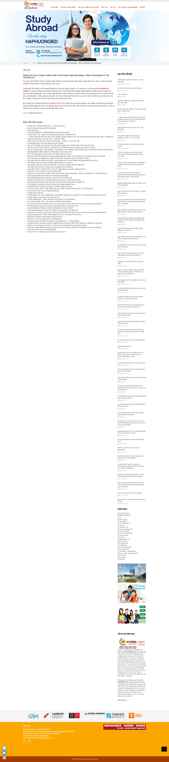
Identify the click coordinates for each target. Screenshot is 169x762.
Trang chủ (25, 63)
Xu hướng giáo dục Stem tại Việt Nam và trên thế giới (45, 143)
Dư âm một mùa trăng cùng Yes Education (41, 128)
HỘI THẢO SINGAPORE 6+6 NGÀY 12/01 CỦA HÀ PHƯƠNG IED (49, 178)
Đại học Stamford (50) (124, 547)
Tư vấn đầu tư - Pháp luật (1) (127, 551)
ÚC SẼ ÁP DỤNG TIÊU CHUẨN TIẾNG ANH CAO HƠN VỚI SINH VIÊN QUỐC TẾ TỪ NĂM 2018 (60, 188)
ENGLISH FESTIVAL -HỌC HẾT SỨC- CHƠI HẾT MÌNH (46, 139)
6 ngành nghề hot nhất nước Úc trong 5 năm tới (43, 197)
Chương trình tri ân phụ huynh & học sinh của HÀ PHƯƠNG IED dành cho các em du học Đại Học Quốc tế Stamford (66, 212)
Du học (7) (121, 525)
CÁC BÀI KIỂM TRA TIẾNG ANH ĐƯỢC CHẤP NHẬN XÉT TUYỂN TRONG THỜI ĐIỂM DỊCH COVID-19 (62, 160)
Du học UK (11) (122, 519)
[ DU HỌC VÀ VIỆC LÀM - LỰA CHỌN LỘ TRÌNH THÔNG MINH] (49, 201)
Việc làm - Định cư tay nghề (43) (128, 553)
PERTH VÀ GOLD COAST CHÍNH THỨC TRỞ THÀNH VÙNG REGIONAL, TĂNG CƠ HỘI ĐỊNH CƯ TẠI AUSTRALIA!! (67, 173)
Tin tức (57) (121, 559)
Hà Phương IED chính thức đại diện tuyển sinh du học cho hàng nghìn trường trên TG (56, 182)
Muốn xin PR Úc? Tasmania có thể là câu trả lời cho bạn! (46, 232)
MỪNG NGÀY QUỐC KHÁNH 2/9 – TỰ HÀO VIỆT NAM (46, 126)
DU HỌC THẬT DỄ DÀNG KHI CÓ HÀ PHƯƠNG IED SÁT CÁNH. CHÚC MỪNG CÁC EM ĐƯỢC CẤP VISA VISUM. (66, 156)
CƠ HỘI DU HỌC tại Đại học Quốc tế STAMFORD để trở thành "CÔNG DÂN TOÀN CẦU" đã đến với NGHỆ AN (64, 223)
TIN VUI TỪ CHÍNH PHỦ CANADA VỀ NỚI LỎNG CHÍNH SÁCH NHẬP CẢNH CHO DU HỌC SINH (60, 145)
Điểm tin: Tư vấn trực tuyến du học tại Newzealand (44, 219)
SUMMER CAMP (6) (124, 515)
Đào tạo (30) (121, 557)
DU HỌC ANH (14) (123, 531)
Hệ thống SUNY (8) (124, 539)
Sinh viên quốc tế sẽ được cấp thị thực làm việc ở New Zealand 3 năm (51, 184)
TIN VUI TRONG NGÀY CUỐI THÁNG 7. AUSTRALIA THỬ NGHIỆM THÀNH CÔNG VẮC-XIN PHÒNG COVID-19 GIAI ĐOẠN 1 (70, 150)
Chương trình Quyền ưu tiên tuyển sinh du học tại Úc (45, 217)
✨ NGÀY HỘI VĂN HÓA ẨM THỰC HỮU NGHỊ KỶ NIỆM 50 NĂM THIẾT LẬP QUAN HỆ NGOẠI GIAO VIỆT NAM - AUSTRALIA (70, 137)
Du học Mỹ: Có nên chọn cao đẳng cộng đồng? (43, 191)
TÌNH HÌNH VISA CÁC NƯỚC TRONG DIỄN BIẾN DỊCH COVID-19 (49, 163)
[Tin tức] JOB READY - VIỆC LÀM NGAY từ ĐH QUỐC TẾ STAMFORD (51, 199)
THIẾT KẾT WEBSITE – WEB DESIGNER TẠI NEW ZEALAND (48, 132)
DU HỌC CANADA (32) (125, 533)
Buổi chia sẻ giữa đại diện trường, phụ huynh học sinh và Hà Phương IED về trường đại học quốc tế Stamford (64, 227)
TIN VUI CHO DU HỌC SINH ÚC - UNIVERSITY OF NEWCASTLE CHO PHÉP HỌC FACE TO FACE (61, 147)
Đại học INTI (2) (123, 541)
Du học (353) (122, 555)
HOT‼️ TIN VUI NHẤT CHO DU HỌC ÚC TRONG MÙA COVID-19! (49, 154)
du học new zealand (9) (125, 529)
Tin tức (33, 63)
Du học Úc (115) (123, 535)
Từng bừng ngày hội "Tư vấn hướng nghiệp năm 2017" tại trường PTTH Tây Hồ (54, 214)
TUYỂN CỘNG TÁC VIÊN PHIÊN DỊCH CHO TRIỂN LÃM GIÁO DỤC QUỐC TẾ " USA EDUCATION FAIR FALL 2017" (67, 195)
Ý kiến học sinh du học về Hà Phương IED (41, 229)
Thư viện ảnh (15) (123, 549)
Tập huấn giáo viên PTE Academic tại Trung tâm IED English (47, 175)
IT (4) (119, 517)
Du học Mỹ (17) (122, 521)
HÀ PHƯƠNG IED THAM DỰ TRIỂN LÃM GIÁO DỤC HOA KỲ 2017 (50, 208)
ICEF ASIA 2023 (32, 130)
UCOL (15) (121, 537)
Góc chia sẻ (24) (123, 543)
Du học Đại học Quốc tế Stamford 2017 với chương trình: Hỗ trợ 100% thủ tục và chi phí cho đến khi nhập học (64, 204)
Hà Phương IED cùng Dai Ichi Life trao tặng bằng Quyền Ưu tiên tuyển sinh (52, 206)
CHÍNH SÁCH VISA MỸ (35, 193)
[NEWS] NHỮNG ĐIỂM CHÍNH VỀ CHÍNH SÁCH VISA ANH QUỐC (49, 152)
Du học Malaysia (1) (124, 523)
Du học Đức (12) (123, 527)
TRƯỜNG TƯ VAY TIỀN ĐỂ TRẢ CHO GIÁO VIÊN (44, 171)
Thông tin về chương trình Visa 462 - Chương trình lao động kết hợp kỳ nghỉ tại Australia (57, 225)
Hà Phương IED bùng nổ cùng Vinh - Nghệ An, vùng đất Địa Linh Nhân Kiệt (52, 210)
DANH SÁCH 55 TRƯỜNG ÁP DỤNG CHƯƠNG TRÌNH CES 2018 (49, 186)
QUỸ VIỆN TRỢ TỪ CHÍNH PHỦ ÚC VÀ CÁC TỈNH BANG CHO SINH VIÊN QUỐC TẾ (56, 169)
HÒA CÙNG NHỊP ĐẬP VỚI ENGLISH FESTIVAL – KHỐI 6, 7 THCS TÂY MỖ (53, 141)
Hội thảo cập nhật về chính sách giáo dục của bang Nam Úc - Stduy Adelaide (53, 221)
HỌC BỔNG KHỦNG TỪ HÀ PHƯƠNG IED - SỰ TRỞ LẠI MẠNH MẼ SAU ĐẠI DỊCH (55, 165)
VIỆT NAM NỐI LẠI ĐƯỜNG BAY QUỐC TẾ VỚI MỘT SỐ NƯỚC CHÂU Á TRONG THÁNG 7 (58, 158)
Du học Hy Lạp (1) (123, 513)
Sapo (96, 759)
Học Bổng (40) (122, 545)
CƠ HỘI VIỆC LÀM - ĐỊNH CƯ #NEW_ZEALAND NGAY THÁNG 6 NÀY (51, 134)
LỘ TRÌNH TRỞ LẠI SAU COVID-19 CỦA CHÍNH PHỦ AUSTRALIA (50, 167)
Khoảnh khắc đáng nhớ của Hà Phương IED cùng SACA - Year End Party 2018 (54, 180)
